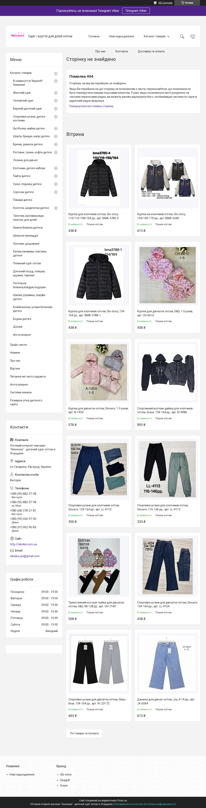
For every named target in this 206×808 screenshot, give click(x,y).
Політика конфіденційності (160, 804)
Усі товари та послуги (84, 733)
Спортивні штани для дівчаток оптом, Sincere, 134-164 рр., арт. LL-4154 (167, 604)
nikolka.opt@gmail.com (25, 556)
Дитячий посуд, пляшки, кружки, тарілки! (29, 273)
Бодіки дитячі (22, 319)
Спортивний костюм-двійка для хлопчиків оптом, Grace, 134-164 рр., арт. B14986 (165, 410)
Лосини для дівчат (25, 160)
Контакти (121, 51)
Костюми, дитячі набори (29, 168)
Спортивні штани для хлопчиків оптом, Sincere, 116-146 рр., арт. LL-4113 (162, 507)
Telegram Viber (136, 11)
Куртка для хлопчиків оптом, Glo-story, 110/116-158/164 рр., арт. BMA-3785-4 (93, 216)
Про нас (100, 51)
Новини (15, 352)
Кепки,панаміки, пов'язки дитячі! (29, 253)
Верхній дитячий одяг (27, 108)
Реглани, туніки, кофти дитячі (32, 152)
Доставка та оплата (151, 51)
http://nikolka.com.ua (23, 544)
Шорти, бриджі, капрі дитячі (31, 136)
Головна (94, 36)
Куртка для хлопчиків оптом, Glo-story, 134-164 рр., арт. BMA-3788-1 (96, 313)
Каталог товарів (154, 36)
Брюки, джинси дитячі (27, 144)
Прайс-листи (18, 344)
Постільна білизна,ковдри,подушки (29, 285)
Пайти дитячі (21, 176)
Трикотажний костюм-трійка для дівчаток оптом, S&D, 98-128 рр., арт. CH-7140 (96, 604)
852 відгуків (165, 2)
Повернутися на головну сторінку (91, 106)
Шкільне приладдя (25, 235)
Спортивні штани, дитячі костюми (29, 118)
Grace (64, 785)
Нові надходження (121, 36)
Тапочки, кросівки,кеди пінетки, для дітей (28, 217)
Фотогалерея (22, 334)
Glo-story (66, 774)
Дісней (17, 326)
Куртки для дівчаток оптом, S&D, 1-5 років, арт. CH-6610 (165, 313)
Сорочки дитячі (23, 192)
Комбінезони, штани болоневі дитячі (32, 309)
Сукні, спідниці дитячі (27, 184)
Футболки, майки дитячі (29, 128)
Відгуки (15, 368)
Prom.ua (122, 800)
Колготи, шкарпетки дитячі (31, 208)
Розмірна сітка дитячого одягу (26, 402)
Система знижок (21, 392)
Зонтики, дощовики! (26, 243)
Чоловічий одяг (23, 100)
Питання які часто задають (28, 376)
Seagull (65, 780)
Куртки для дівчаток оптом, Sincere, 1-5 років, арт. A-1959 (98, 410)
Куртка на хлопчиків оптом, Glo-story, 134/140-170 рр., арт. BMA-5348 (161, 216)
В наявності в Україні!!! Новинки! (27, 82)
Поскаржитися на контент (128, 804)
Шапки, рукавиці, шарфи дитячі (29, 297)
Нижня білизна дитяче (28, 227)
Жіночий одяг (22, 92)
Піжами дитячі (22, 199)
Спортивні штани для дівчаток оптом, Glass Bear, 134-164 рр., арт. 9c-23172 (97, 701)
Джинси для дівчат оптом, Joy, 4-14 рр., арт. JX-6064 (166, 701)
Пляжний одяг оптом (27, 263)
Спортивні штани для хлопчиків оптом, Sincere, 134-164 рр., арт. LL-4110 (93, 507)
